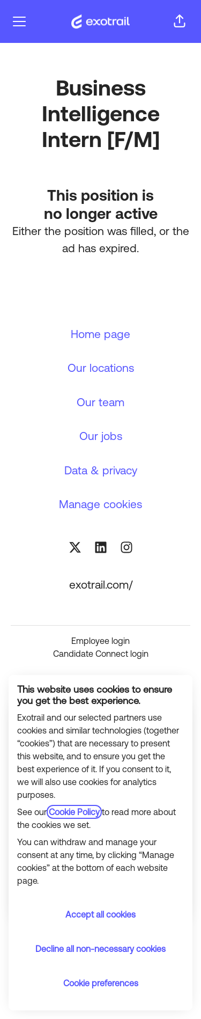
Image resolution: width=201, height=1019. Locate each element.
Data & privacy (100, 470)
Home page (100, 333)
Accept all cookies (100, 914)
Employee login (100, 641)
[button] (180, 21)
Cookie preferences (100, 983)
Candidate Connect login (100, 653)
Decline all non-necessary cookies (100, 949)
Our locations (101, 367)
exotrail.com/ (100, 584)
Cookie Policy (74, 812)
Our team (100, 401)
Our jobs (100, 435)
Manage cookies (100, 503)
